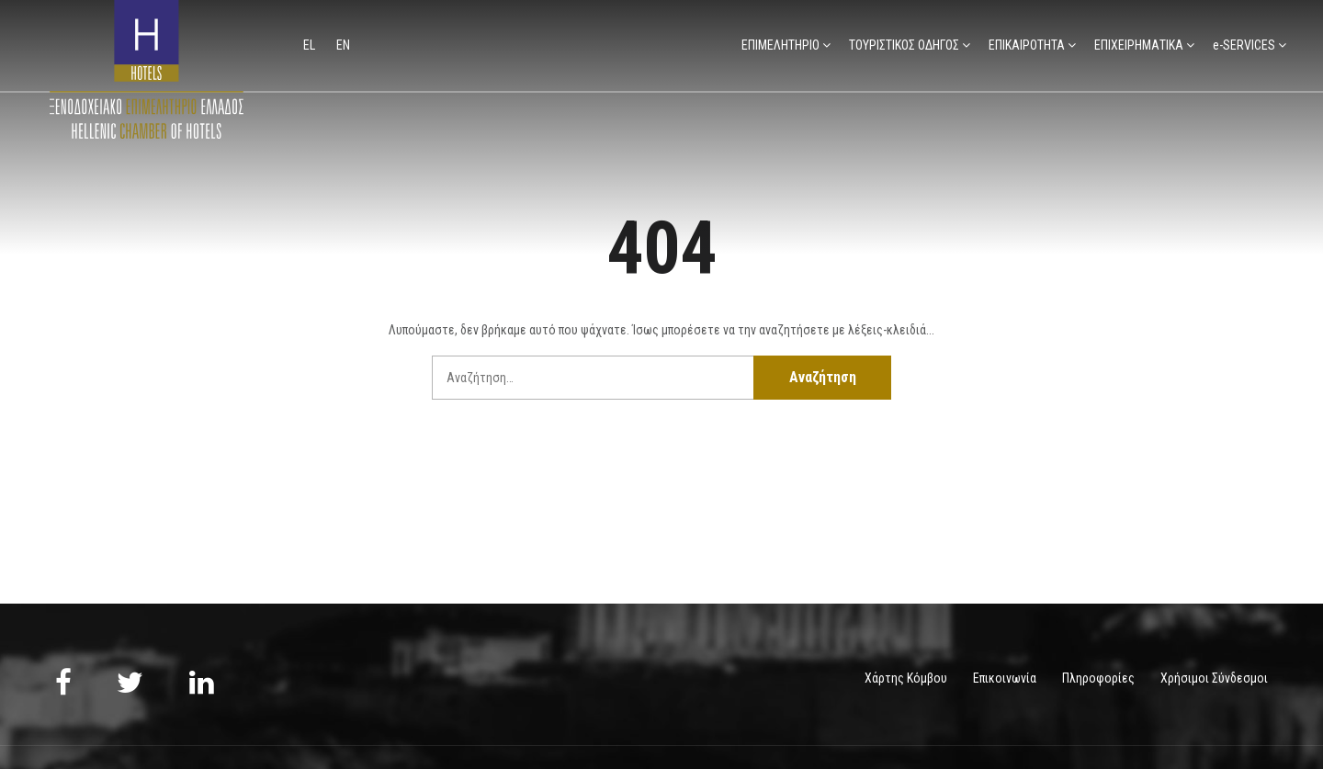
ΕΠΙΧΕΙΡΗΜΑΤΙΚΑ (1138, 45)
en (343, 45)
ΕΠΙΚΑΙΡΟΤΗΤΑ (1027, 45)
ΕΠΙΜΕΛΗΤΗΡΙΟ (780, 45)
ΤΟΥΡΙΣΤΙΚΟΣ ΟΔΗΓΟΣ (904, 45)
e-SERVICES (1244, 45)
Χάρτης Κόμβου (906, 678)
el (310, 45)
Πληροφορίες (1098, 678)
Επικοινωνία (1004, 678)
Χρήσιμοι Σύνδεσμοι (1214, 678)
